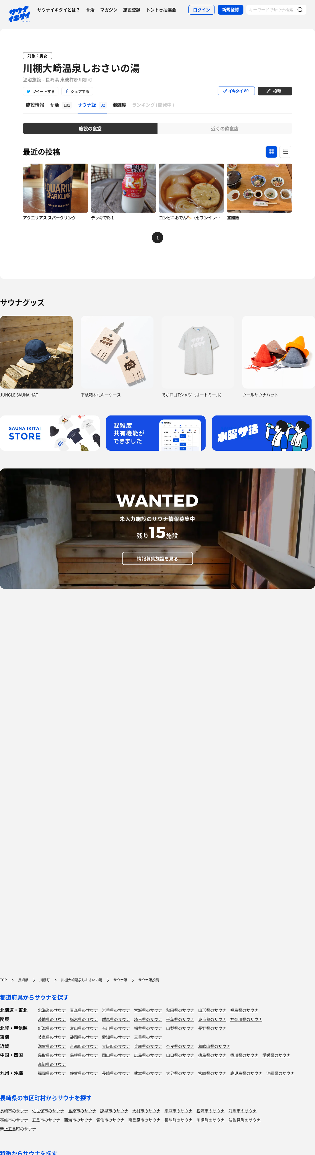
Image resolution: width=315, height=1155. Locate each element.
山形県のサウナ (212, 1010)
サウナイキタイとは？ (58, 10)
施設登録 (131, 10)
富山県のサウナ (84, 1028)
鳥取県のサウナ (52, 1055)
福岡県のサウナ (52, 1073)
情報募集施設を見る (157, 558)
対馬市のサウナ (243, 1110)
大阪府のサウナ (116, 1046)
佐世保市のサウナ (48, 1110)
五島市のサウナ (46, 1120)
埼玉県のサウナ (148, 1019)
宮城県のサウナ (148, 1010)
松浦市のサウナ (210, 1110)
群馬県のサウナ (116, 1019)
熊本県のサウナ (148, 1073)
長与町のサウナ (178, 1120)
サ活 (90, 10)
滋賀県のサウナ (52, 1046)
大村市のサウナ (146, 1110)
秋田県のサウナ (180, 1010)
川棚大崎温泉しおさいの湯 (81, 68)
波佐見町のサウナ (245, 1120)
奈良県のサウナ (180, 1046)
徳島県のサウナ (212, 1055)
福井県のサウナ (148, 1028)
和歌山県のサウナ (214, 1046)
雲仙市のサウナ (110, 1120)
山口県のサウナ (180, 1055)
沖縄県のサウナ (280, 1073)
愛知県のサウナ (116, 1037)
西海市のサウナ (78, 1120)
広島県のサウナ (148, 1055)
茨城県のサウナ (52, 1019)
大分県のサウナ (180, 1073)
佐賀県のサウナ (84, 1073)
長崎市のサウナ (14, 1110)
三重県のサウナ (148, 1037)
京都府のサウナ (84, 1046)
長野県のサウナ (212, 1028)
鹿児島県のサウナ (246, 1073)
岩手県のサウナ (116, 1010)
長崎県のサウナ (116, 1073)
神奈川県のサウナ (246, 1019)
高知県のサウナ (52, 1064)
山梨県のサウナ (180, 1028)
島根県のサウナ (84, 1055)
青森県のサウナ (84, 1010)
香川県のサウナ (244, 1055)
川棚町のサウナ (210, 1120)
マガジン (108, 10)
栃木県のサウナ (84, 1019)
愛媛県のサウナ (276, 1055)
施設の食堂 (90, 128)
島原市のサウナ (82, 1110)
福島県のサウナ (244, 1010)
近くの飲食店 (225, 128)
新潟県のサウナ (52, 1028)
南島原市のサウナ (144, 1120)
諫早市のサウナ (114, 1110)
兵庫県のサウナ (148, 1046)
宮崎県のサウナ (212, 1073)
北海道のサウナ (52, 1010)
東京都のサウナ (212, 1019)
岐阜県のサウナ (52, 1037)
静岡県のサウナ (84, 1037)
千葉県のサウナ (180, 1019)
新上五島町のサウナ (18, 1129)
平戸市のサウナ (178, 1110)
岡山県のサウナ (116, 1055)
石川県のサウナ (116, 1028)
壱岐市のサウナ (14, 1120)
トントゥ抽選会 (161, 10)
